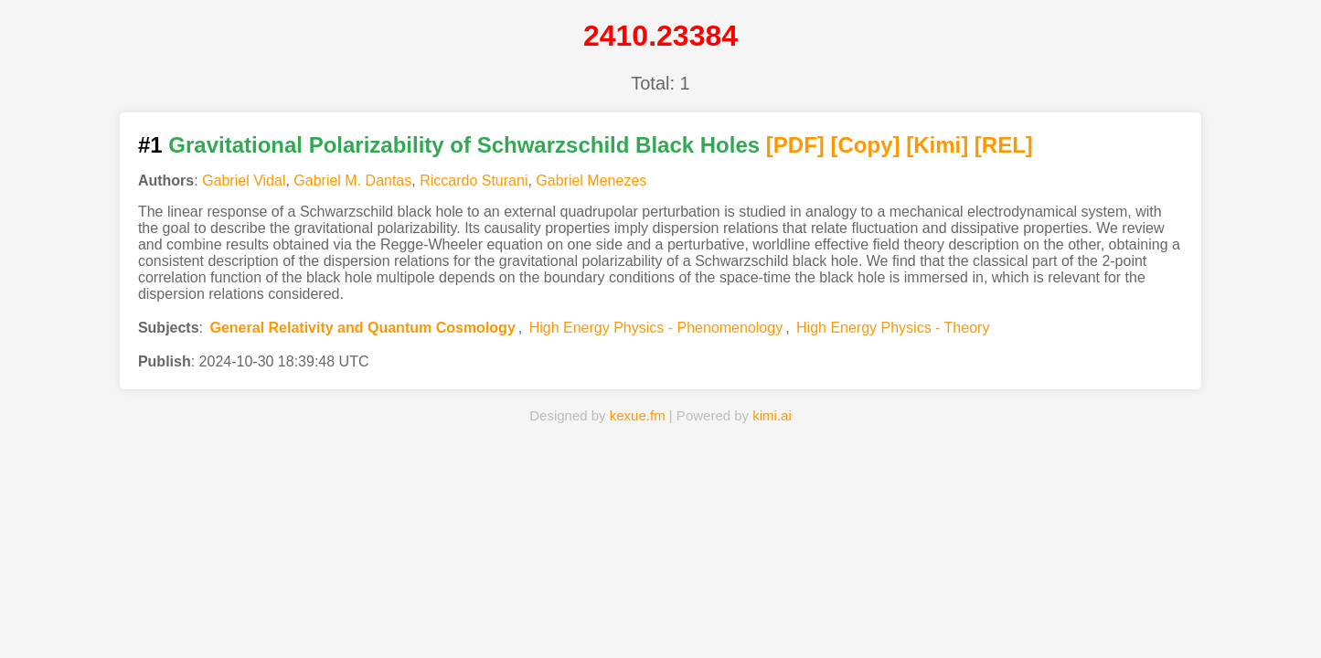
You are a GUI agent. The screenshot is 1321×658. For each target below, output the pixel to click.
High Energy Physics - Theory (892, 327)
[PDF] (795, 145)
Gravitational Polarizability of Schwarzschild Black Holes (464, 145)
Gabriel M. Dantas (352, 180)
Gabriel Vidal (243, 180)
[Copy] (865, 145)
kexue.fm (638, 415)
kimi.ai (772, 415)
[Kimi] (937, 145)
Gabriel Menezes (591, 180)
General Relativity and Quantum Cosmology (362, 327)
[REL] (1004, 145)
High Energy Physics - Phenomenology (656, 327)
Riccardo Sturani (473, 180)
